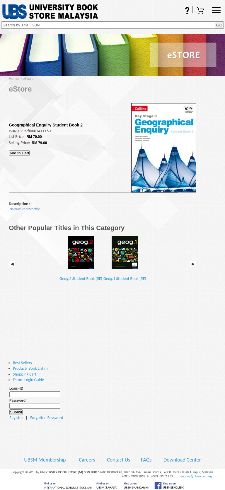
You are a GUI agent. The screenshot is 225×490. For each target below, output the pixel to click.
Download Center (182, 460)
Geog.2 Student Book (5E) (80, 258)
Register (16, 417)
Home (14, 78)
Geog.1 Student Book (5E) (124, 258)
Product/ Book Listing (30, 368)
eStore (28, 78)
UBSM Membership (45, 460)
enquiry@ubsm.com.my (196, 476)
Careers (87, 460)
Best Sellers (22, 362)
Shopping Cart (201, 11)
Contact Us (119, 460)
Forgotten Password (46, 417)
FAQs (183, 11)
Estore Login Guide (28, 379)
